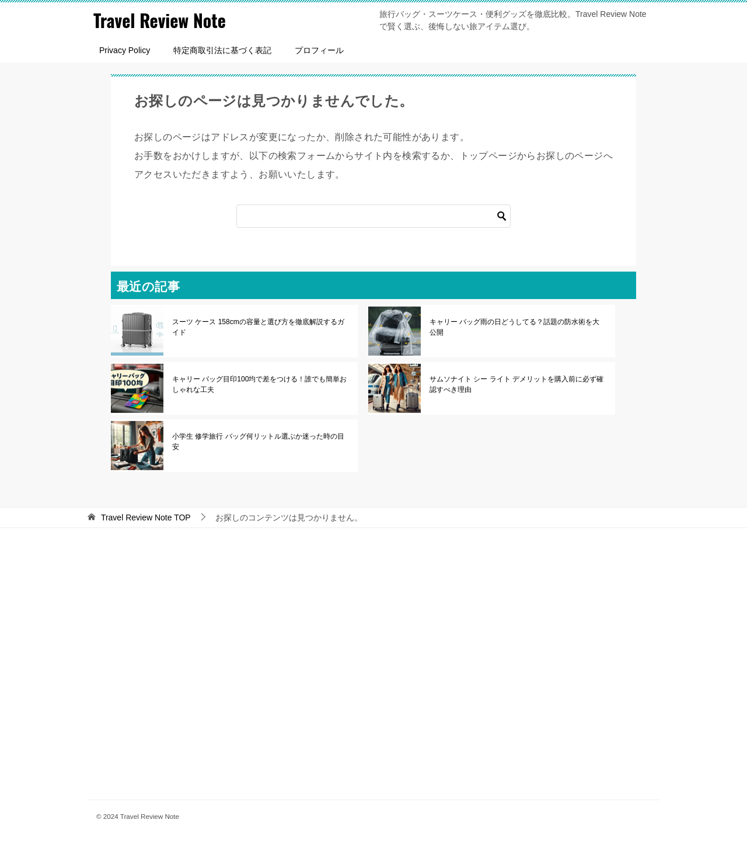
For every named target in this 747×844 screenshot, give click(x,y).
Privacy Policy (124, 50)
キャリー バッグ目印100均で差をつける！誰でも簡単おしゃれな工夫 (259, 384)
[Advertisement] (373, 662)
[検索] (373, 216)
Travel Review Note (159, 20)
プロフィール (319, 50)
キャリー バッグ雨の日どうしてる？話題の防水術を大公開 (514, 327)
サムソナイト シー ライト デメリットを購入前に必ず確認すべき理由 (516, 384)
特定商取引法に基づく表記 (222, 50)
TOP (146, 517)
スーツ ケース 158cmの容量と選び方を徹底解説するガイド (258, 327)
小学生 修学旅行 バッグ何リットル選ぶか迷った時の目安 (258, 441)
